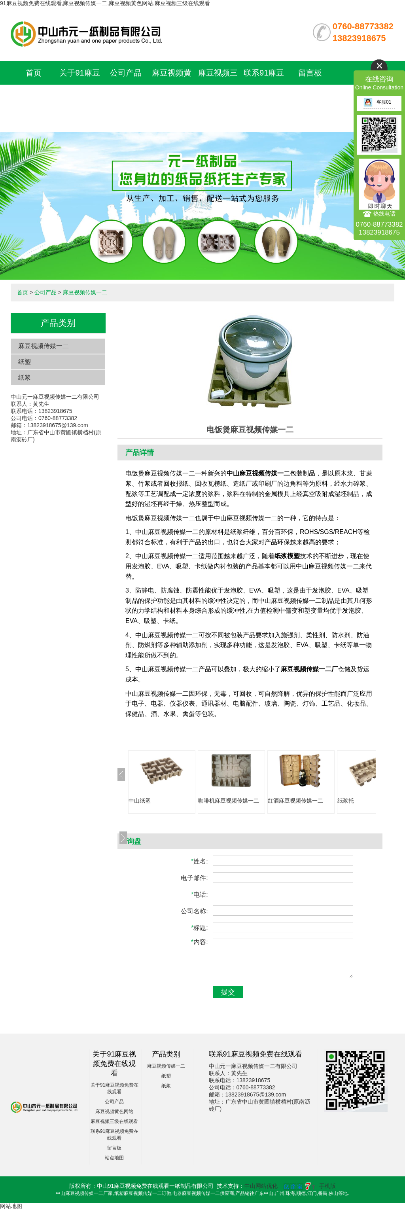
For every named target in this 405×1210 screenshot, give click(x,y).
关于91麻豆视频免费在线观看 (79, 96)
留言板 (310, 72)
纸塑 (24, 361)
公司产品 (126, 72)
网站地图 (11, 1206)
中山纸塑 (140, 800)
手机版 (327, 1186)
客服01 (377, 102)
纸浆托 (345, 800)
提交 (228, 992)
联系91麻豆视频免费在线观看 (264, 96)
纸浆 (24, 377)
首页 (34, 72)
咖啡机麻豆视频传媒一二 (228, 800)
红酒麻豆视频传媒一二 (295, 800)
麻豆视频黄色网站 (114, 1111)
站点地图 (114, 1158)
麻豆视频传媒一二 (85, 292)
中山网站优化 (261, 1186)
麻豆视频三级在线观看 (114, 1121)
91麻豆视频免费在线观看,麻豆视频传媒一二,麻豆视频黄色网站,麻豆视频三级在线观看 (105, 3)
